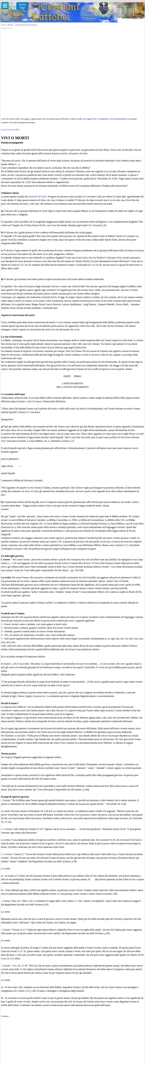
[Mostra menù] (5, 5)
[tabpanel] (72, 576)
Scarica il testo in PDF (10, 129)
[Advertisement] (72, 51)
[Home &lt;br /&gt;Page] (22, 6)
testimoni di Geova (37, 196)
